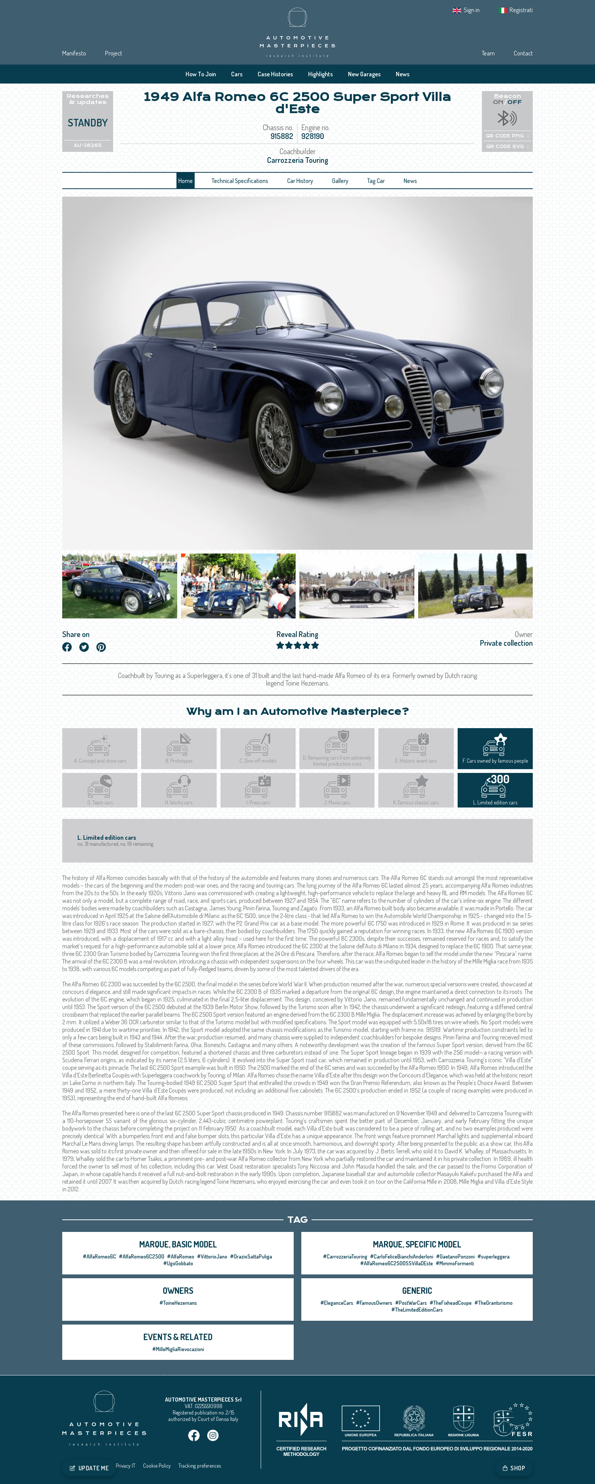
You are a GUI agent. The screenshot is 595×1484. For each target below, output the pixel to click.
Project (113, 53)
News (402, 74)
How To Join (201, 74)
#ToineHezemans (178, 1302)
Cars (236, 74)
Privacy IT (125, 1465)
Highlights (320, 74)
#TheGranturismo (493, 1302)
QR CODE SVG (507, 146)
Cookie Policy (157, 1465)
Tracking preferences (199, 1465)
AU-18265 (88, 145)
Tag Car (376, 181)
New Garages (364, 74)
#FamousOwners (374, 1302)
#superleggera (493, 1256)
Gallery (340, 181)
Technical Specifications (240, 181)
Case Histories (275, 74)
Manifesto (74, 53)
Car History (300, 181)
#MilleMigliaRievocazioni (178, 1349)
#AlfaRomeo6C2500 (141, 1256)
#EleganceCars (336, 1302)
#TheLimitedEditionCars (417, 1309)
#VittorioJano (212, 1256)
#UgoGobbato (178, 1263)
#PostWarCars (411, 1302)
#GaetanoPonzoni (455, 1256)
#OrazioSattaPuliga (251, 1256)
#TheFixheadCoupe (451, 1302)
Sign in (472, 10)
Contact (523, 53)
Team (488, 53)
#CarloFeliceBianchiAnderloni (401, 1256)
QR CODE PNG (507, 136)
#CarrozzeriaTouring (345, 1256)
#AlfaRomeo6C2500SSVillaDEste (396, 1263)
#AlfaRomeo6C (99, 1256)
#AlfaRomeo (180, 1256)
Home (185, 181)
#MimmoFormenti (455, 1263)
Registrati (521, 10)
